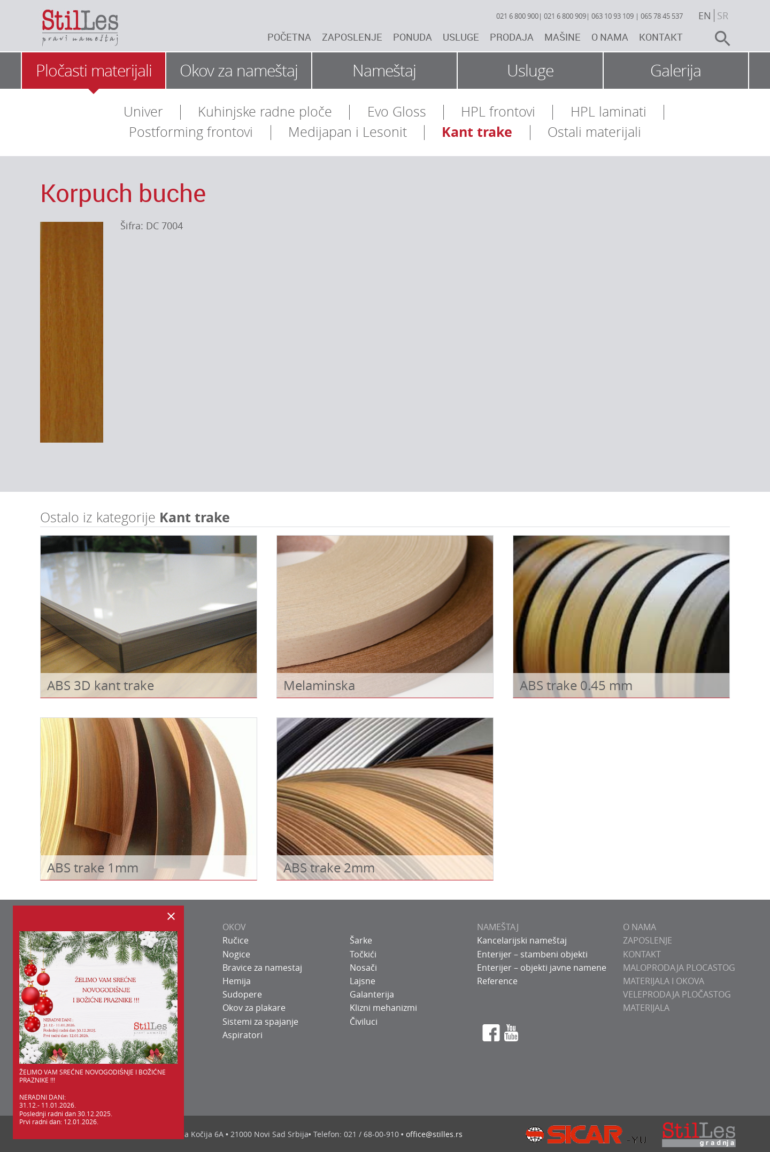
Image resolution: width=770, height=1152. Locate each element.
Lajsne (362, 981)
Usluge (461, 36)
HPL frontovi (498, 111)
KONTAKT (642, 954)
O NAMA (639, 927)
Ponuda (412, 36)
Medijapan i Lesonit (347, 132)
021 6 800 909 (565, 16)
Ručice (235, 940)
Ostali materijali (594, 132)
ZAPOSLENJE (647, 940)
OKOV (234, 927)
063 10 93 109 (612, 16)
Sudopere (242, 994)
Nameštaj (384, 70)
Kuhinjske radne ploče (265, 111)
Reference (497, 981)
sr (722, 15)
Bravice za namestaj (262, 967)
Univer (143, 111)
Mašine (562, 36)
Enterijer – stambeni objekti (532, 954)
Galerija (675, 70)
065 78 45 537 (662, 16)
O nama (609, 36)
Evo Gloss (396, 111)
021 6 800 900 (517, 16)
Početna (289, 36)
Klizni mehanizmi (383, 1008)
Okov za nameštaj (239, 70)
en (704, 15)
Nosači (363, 967)
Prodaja (512, 36)
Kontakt (661, 36)
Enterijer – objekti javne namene (541, 967)
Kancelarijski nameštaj (522, 940)
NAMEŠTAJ (498, 927)
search (718, 38)
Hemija (236, 981)
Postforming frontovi (191, 132)
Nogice (236, 954)
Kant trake (477, 131)
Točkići (363, 954)
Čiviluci (364, 1021)
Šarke (361, 940)
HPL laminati (608, 111)
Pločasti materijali (94, 70)
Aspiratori (242, 1035)
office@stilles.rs (434, 1134)
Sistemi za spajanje (260, 1021)
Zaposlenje (352, 36)
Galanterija (372, 994)
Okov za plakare (254, 1008)
